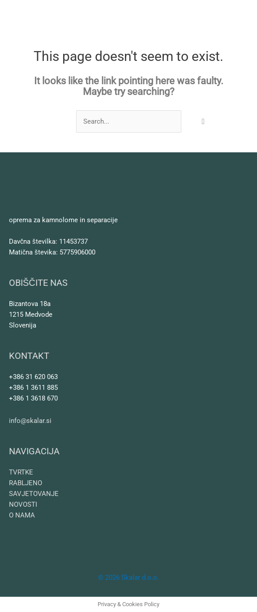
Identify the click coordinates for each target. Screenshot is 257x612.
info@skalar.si (30, 421)
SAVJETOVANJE (34, 494)
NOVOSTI (23, 504)
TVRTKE (21, 472)
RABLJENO (25, 483)
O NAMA (22, 515)
